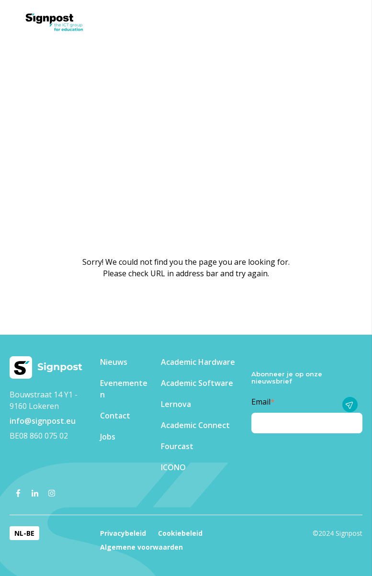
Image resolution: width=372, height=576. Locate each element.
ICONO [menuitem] (173, 467)
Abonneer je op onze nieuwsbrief (286, 377)
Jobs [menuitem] (107, 436)
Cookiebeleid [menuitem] (180, 533)
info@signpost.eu (43, 421)
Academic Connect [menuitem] (195, 425)
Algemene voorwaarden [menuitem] (141, 547)
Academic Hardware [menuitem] (198, 362)
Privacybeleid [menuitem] (123, 533)
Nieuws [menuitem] (113, 362)
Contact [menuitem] (115, 415)
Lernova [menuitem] (176, 404)
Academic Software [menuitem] (197, 383)
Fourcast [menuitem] (177, 446)
